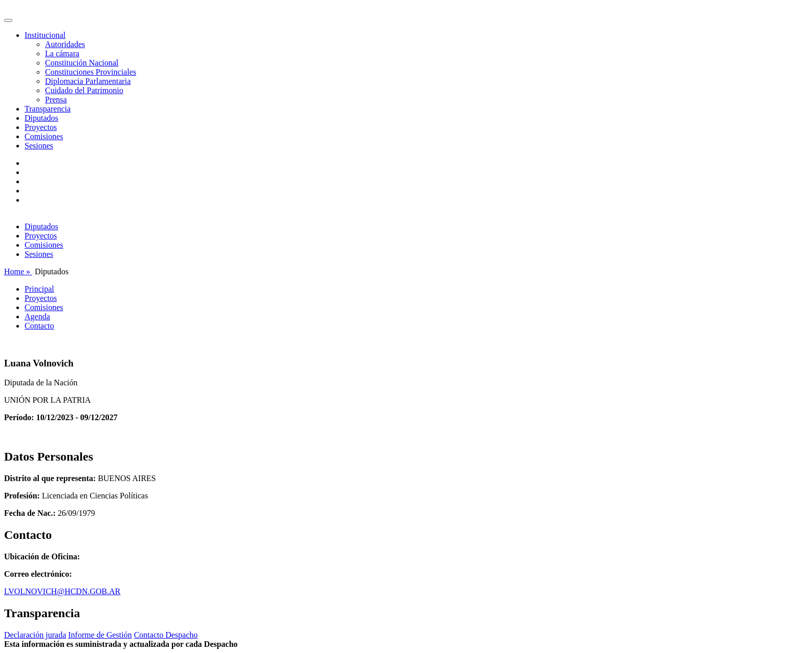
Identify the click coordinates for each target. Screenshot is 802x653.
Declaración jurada (35, 634)
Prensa (56, 99)
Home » (18, 271)
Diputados (41, 118)
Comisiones (44, 136)
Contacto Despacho (166, 634)
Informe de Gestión (99, 634)
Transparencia (48, 108)
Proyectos (41, 127)
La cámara (62, 53)
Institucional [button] (45, 35)
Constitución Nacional (82, 62)
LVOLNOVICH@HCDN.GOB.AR (62, 591)
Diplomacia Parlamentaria (87, 81)
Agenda (37, 316)
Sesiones (39, 145)
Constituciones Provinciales (90, 72)
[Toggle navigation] (8, 20)
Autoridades (65, 44)
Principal (39, 289)
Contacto (39, 325)
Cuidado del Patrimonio (84, 90)
